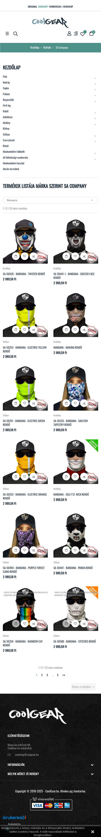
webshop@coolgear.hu (27, 754)
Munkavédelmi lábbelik (14, 151)
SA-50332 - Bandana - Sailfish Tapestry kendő (70, 422)
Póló (5, 76)
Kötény (6, 128)
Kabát (5, 111)
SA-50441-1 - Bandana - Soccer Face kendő (74, 275)
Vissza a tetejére (83, 686)
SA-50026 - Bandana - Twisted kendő (24, 274)
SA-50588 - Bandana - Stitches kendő (74, 641)
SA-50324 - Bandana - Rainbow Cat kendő (23, 643)
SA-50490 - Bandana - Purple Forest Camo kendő (23, 569)
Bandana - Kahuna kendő (67, 347)
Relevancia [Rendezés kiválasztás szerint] (50, 200)
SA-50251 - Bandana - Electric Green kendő (24, 422)
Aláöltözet (7, 117)
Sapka (6, 88)
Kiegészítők (8, 99)
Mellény (6, 122)
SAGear (6, 134)
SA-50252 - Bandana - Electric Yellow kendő (25, 349)
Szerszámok (9, 140)
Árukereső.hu (14, 824)
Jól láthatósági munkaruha (15, 157)
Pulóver (6, 94)
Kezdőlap (11, 67)
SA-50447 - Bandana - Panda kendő (73, 568)
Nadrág (6, 82)
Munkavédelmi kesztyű (13, 163)
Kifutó (6, 146)
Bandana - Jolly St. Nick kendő (71, 494)
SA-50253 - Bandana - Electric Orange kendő (25, 496)
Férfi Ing (7, 105)
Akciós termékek (11, 169)
